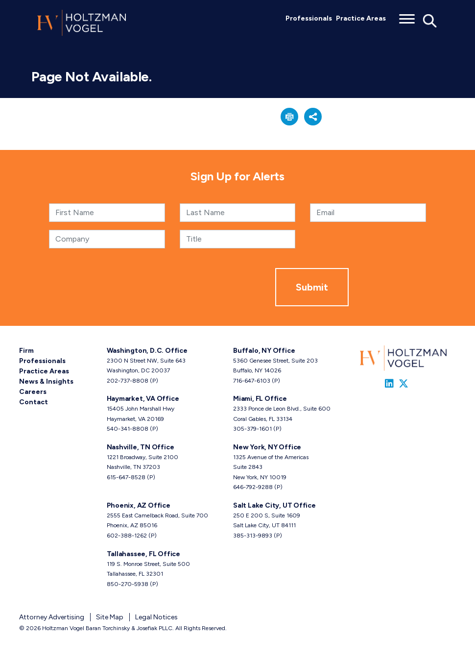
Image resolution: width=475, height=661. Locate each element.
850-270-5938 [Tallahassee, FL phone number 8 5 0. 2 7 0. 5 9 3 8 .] (127, 584)
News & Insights (46, 381)
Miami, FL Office (260, 398)
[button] (289, 116)
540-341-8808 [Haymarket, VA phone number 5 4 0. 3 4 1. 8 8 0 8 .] (127, 428)
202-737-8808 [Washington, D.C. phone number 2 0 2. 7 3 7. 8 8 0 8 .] (127, 380)
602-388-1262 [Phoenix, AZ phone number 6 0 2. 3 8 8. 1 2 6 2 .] (127, 535)
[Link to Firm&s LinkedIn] (389, 384)
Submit (312, 287)
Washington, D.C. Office (147, 350)
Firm (26, 350)
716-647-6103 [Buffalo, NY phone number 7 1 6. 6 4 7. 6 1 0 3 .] (251, 380)
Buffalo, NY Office (264, 350)
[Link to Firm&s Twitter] (403, 384)
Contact (33, 402)
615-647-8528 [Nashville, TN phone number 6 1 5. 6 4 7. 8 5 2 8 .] (126, 477)
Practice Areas (361, 18)
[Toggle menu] (407, 16)
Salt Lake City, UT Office (274, 505)
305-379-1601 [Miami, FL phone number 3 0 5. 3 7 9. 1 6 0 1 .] (252, 428)
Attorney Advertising (51, 617)
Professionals (308, 18)
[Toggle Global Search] (430, 20)
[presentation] (200, 287)
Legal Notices (156, 617)
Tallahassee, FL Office (143, 554)
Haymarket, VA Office (143, 398)
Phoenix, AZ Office (138, 505)
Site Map (109, 617)
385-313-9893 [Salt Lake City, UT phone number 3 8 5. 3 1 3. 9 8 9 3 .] (252, 535)
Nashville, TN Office (140, 447)
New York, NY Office (267, 447)
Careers (33, 392)
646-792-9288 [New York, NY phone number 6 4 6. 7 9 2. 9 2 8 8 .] (253, 487)
